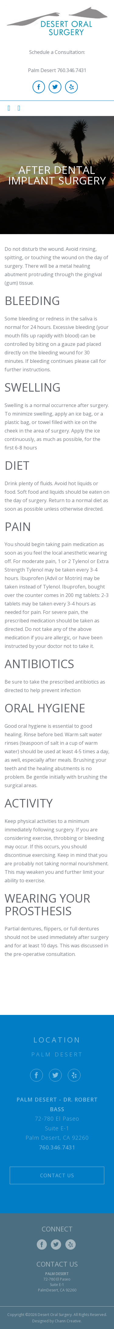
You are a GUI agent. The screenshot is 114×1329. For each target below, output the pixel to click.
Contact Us (57, 1175)
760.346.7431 (57, 1147)
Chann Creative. (68, 1321)
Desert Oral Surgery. (55, 1314)
